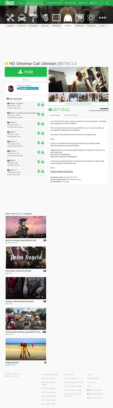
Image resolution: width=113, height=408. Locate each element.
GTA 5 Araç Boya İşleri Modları (49, 383)
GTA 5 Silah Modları (48, 388)
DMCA (89, 386)
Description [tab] (55, 115)
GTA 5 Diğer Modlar (48, 404)
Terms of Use (91, 382)
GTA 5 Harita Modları (48, 400)
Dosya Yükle (70, 3)
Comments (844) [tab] (71, 115)
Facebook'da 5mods (95, 394)
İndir (25, 71)
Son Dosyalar (69, 374)
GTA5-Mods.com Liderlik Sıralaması (72, 395)
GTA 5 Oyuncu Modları (49, 396)
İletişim (89, 374)
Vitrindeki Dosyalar (70, 378)
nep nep (10, 334)
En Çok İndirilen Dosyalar (73, 386)
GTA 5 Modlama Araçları (49, 374)
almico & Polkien (24, 86)
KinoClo (10, 304)
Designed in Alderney (12, 374)
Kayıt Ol (94, 3)
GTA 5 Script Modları (48, 392)
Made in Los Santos (11, 376)
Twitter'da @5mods (94, 390)
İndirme (55, 110)
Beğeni (68, 110)
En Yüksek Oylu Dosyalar (73, 390)
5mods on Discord (94, 398)
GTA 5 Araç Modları (48, 378)
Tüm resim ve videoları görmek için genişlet (78, 104)
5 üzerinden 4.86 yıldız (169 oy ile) (98, 110)
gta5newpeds (12, 365)
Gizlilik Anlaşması (93, 378)
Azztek (10, 273)
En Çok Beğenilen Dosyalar (73, 382)
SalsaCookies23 (13, 242)
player (21, 214)
